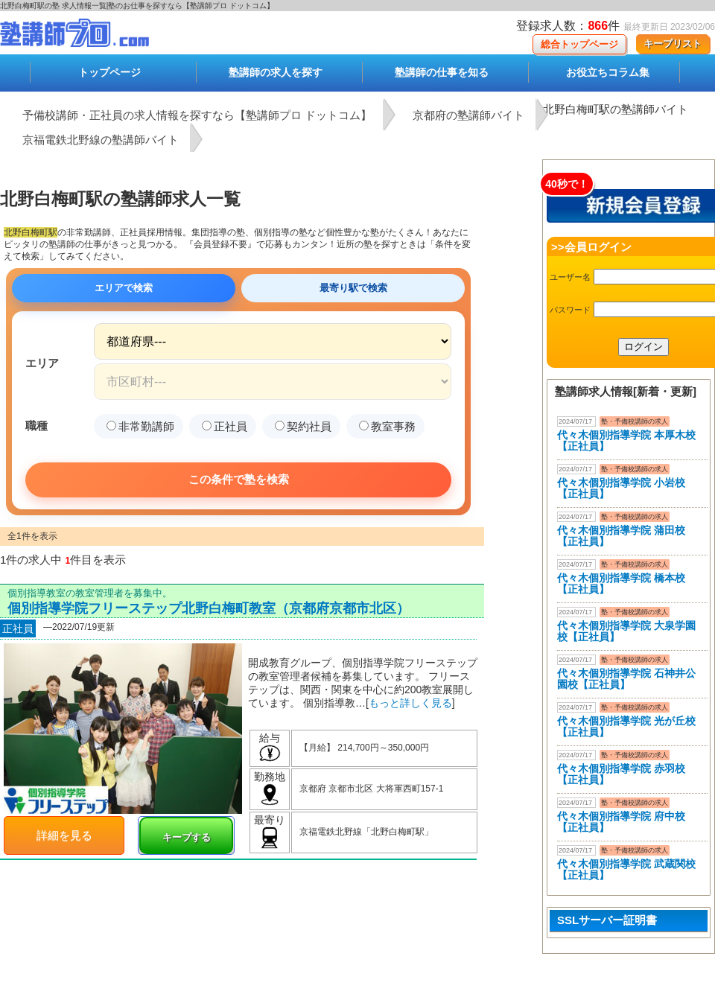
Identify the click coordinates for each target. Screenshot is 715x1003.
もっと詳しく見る (410, 703)
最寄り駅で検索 (353, 287)
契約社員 (303, 426)
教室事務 (387, 426)
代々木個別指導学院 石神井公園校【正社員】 (626, 678)
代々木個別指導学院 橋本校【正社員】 (621, 583)
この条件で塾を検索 (238, 479)
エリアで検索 (124, 287)
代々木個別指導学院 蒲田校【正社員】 (621, 535)
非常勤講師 (140, 426)
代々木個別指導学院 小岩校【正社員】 (621, 488)
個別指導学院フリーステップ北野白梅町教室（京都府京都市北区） (208, 608)
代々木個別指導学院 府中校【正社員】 (621, 821)
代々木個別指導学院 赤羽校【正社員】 (621, 774)
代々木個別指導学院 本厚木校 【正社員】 (626, 440)
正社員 (224, 426)
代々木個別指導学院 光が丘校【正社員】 (626, 726)
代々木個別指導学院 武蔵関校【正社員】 (626, 869)
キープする (186, 837)
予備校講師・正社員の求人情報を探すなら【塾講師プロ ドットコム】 (197, 115)
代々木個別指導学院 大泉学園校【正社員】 (626, 631)
